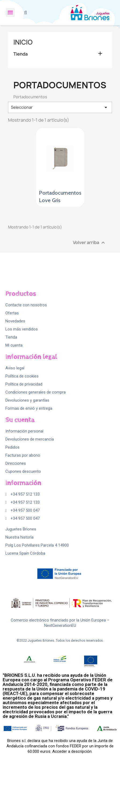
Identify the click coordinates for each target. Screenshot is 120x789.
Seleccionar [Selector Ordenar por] (60, 107)
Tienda (20, 54)
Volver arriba (89, 242)
